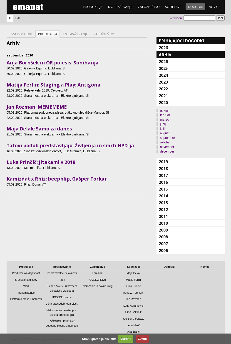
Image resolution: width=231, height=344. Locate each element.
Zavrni (142, 338)
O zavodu (176, 18)
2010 (163, 223)
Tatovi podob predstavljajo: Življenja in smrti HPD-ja (70, 145)
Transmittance (26, 292)
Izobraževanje (120, 7)
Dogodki (195, 7)
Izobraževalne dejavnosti (62, 273)
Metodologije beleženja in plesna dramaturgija (62, 312)
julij (162, 128)
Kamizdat (97, 273)
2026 (163, 47)
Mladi (26, 286)
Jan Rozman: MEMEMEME (37, 107)
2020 (163, 102)
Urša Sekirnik (133, 312)
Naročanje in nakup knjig (97, 286)
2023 (163, 82)
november (167, 147)
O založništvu (97, 279)
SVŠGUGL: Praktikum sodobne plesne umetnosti (62, 323)
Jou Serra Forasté (133, 318)
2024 (163, 75)
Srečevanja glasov (26, 279)
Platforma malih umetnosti (26, 299)
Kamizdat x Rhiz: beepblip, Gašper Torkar (57, 179)
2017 (163, 175)
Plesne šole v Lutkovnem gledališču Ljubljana (62, 288)
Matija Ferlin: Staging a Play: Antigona (53, 85)
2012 (163, 209)
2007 (163, 243)
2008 (163, 237)
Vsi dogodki (21, 34)
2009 (163, 230)
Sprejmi (125, 338)
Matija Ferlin (133, 279)
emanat (28, 7)
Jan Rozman (133, 299)
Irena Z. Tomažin (133, 292)
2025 (163, 68)
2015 (163, 189)
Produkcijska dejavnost (26, 273)
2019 (163, 161)
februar (165, 115)
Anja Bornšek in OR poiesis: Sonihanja (53, 62)
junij (163, 124)
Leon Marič (133, 325)
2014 (163, 196)
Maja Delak (133, 273)
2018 (163, 168)
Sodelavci (173, 7)
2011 (163, 216)
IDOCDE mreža (61, 297)
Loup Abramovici (133, 305)
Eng (17, 18)
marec (164, 119)
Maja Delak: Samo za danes (39, 128)
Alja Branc (133, 331)
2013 (163, 202)
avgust (164, 133)
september (167, 138)
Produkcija (92, 7)
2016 (163, 182)
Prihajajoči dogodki (181, 40)
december (167, 151)
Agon (62, 279)
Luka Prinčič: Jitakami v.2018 (41, 162)
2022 (163, 89)
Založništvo (149, 7)
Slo (10, 18)
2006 (163, 250)
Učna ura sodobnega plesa (62, 303)
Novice (214, 7)
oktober (165, 142)
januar (164, 110)
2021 (163, 95)
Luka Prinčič (133, 286)
